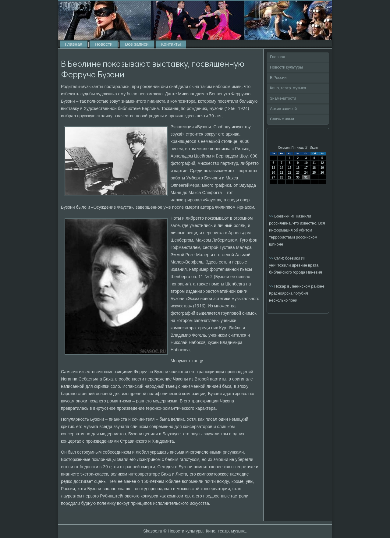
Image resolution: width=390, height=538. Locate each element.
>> (271, 216)
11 (314, 163)
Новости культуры (286, 67)
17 (306, 167)
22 (289, 172)
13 (273, 167)
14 (281, 167)
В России (278, 77)
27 (273, 177)
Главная (73, 44)
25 (314, 172)
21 (281, 172)
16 (298, 167)
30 (298, 177)
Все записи (136, 44)
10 (306, 163)
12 (322, 163)
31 (306, 177)
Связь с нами (282, 119)
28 (281, 177)
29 (289, 177)
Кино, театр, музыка (288, 88)
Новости (103, 44)
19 (322, 167)
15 (289, 167)
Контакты (171, 44)
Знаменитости (283, 98)
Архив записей (283, 108)
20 (273, 172)
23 (298, 172)
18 (314, 167)
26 (322, 172)
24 (306, 172)
